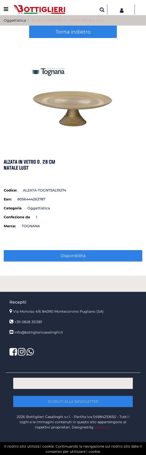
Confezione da (17, 217)
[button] (102, 9)
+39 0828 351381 (28, 322)
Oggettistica (15, 20)
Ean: (8, 199)
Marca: (10, 226)
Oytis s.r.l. (103, 427)
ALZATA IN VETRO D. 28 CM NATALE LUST (68, 20)
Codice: (10, 190)
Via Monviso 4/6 (58, 311)
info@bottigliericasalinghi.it (38, 332)
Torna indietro (73, 32)
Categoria (13, 208)
